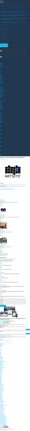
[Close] (0, 330)
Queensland (9, 14)
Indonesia (11, 22)
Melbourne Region (13, 14)
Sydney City (18, 184)
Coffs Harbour (20, 12)
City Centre (3, 19)
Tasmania (14, 15)
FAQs (12, 6)
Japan (9, 22)
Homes (4, 9)
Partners (7, 6)
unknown (4, 184)
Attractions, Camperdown (4, 159)
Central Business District (21, 18)
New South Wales (4, 14)
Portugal (5, 22)
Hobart (13, 12)
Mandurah (7, 12)
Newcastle (20, 11)
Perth (6, 11)
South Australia (8, 15)
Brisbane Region (18, 15)
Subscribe (23, 6)
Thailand (13, 22)
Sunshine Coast (11, 15)
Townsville (4, 12)
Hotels (2, 9)
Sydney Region (17, 14)
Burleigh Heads (9, 19)
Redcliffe (2, 12)
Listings (5, 27)
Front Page (20, 6)
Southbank (17, 18)
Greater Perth (21, 15)
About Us (17, 6)
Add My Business (4, 6)
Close (28, 329)
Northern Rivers (4, 15)
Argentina (15, 22)
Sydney (2, 11)
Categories (2, 27)
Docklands (5, 19)
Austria (7, 22)
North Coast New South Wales (22, 14)
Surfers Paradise (8, 18)
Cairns (22, 11)
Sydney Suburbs (7, 184)
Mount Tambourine (16, 12)
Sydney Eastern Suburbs (13, 18)
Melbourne (4, 11)
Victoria (7, 14)
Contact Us (15, 6)
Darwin (18, 11)
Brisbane (11, 11)
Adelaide (14, 11)
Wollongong (24, 11)
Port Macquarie (10, 12)
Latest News (10, 6)
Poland (3, 22)
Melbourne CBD (4, 18)
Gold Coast (8, 11)
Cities (7, 27)
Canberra (16, 11)
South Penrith (22, 184)
